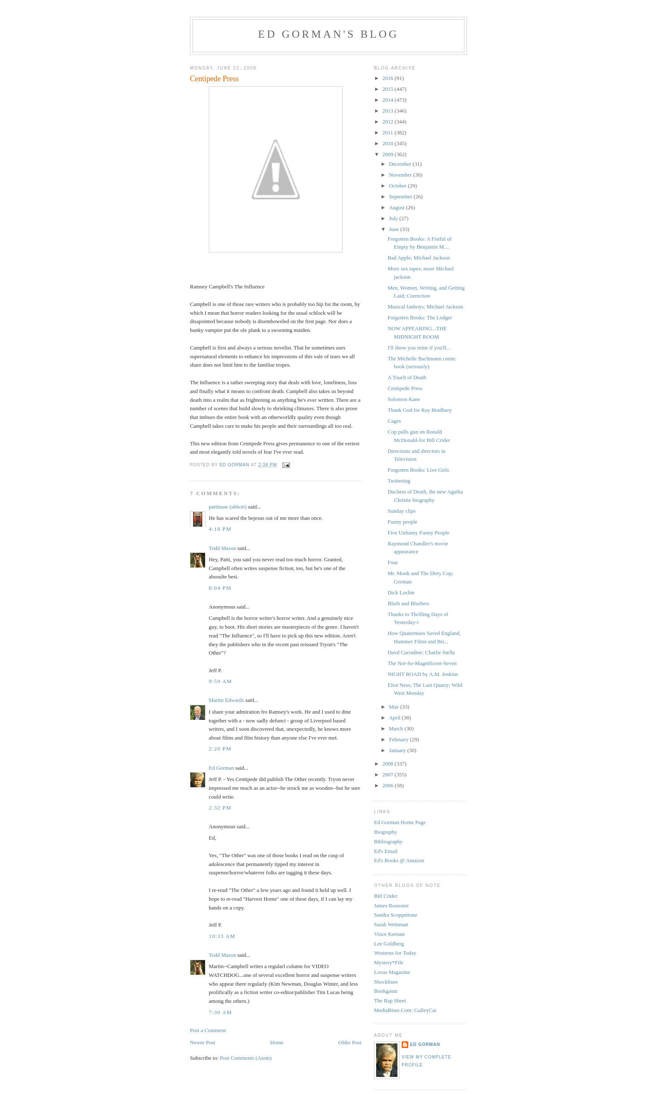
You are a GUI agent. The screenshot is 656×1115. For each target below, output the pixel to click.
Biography (385, 832)
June (394, 229)
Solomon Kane (403, 399)
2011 (388, 132)
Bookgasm (385, 991)
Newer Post (202, 1042)
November (401, 175)
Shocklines (386, 982)
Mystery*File (388, 962)
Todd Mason (222, 548)
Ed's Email (385, 851)
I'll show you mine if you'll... (418, 347)
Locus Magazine (392, 972)
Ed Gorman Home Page (400, 822)
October (398, 185)
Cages (394, 421)
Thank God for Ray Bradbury (419, 410)
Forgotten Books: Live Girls (418, 470)
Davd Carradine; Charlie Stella (421, 652)
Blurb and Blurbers (408, 603)
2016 (388, 78)
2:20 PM (220, 748)
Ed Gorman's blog (328, 34)
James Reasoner (391, 905)
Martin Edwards (226, 700)
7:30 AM (220, 1012)
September (401, 196)
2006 (388, 785)
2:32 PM (220, 807)
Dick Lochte (401, 592)
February (399, 739)
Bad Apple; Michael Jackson (418, 257)
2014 (388, 100)
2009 (388, 154)
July (394, 218)
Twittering (398, 481)
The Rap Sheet (390, 1000)
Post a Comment (208, 1030)
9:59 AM (220, 681)
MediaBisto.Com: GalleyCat (405, 1010)
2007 (388, 774)
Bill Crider (385, 896)
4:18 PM (220, 529)
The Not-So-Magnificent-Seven (421, 663)
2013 (388, 111)
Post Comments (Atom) (246, 1058)
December (401, 164)
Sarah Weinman (391, 924)
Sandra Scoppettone (396, 915)
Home (277, 1042)
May (394, 707)
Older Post (349, 1042)
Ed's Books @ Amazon (399, 860)
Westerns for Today (395, 953)
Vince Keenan (389, 934)
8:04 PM (220, 588)
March (397, 728)
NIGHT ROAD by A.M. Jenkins (422, 674)
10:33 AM (222, 936)
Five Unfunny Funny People (418, 532)
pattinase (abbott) (228, 507)
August (397, 207)
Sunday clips (401, 511)
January (398, 750)
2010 (388, 143)
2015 (388, 89)
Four (392, 562)
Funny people (402, 522)
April (395, 717)
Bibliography (388, 841)
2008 (388, 763)
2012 (388, 121)
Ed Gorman (221, 768)
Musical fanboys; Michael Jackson (425, 306)
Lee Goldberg (389, 943)
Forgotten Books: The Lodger (419, 317)
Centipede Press (404, 388)
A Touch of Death (406, 377)
